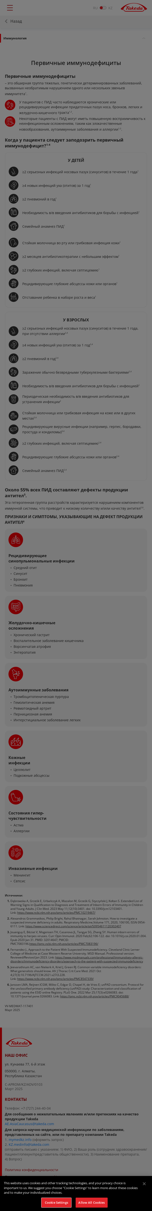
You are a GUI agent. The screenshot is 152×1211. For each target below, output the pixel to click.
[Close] (144, 1187)
